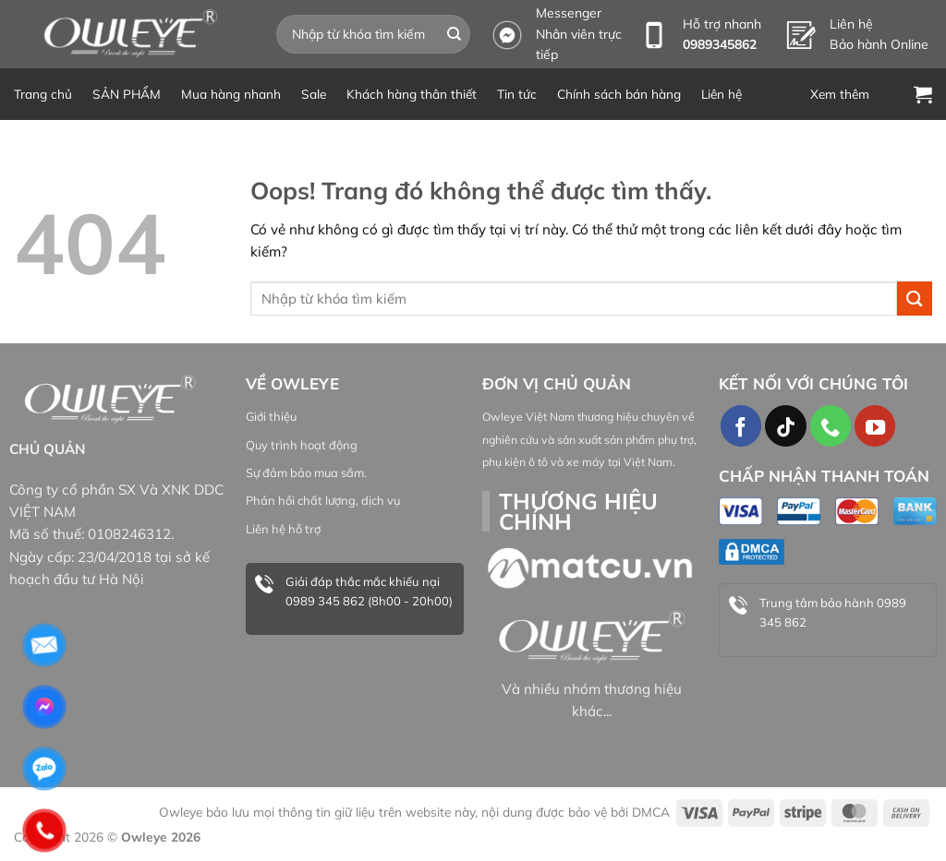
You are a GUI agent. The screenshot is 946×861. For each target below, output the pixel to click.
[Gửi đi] (454, 34)
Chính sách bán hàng (619, 94)
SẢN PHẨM (126, 94)
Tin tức (517, 94)
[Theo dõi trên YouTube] (875, 425)
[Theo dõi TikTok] (785, 425)
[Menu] (851, 93)
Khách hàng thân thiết (411, 94)
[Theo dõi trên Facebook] (741, 425)
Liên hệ (721, 94)
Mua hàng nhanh (231, 94)
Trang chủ (43, 94)
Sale (313, 94)
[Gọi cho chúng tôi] (830, 425)
